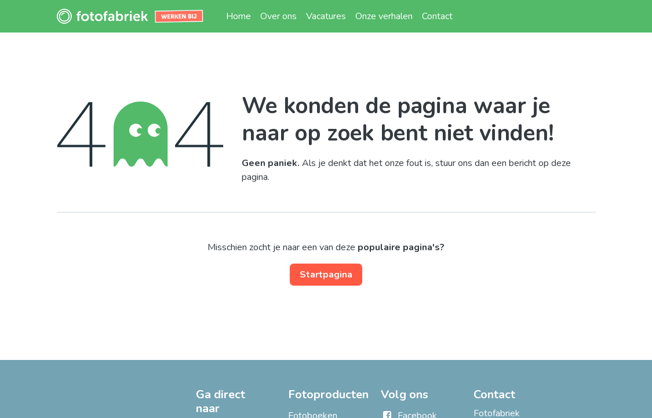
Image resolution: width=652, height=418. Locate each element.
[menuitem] (238, 16)
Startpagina (326, 274)
